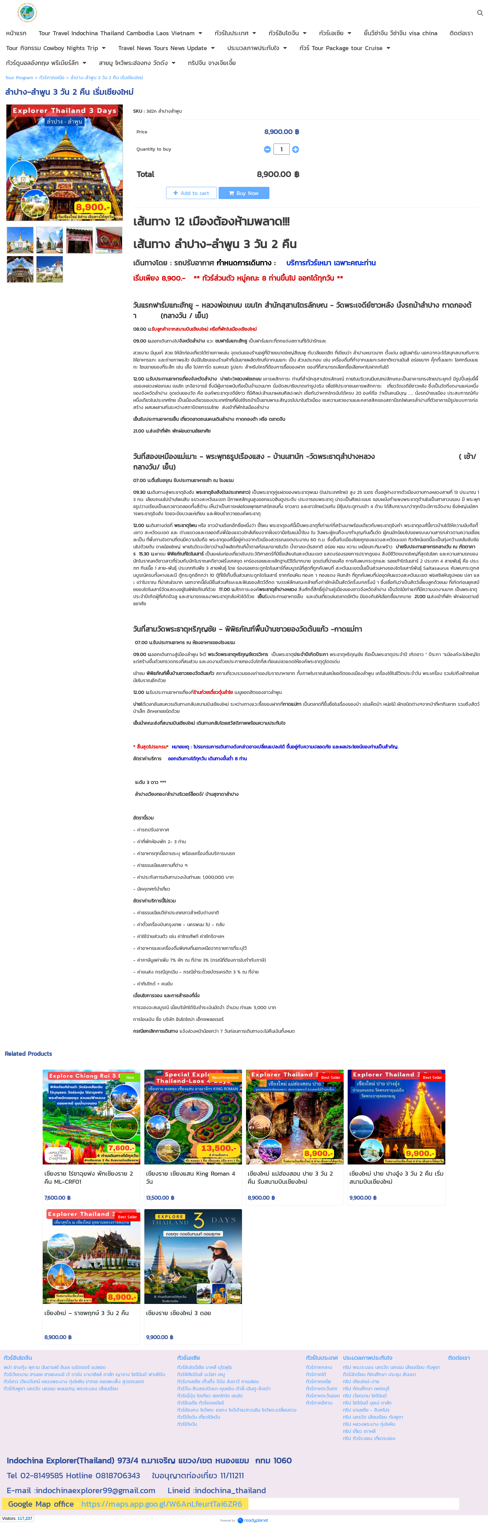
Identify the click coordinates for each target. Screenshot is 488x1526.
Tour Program (19, 77)
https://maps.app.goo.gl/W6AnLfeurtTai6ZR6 (161, 1504)
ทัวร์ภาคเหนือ (51, 77)
